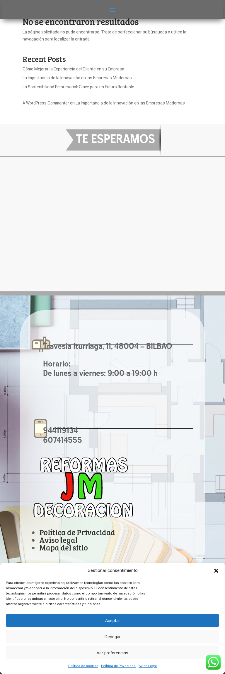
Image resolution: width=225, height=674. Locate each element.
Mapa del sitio (63, 547)
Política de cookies (83, 666)
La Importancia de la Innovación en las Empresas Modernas (77, 77)
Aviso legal (58, 540)
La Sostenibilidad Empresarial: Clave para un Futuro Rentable (78, 87)
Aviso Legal (148, 666)
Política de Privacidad (118, 666)
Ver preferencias (112, 653)
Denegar (112, 636)
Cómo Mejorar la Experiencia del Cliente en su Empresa (73, 69)
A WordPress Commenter (46, 103)
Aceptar (112, 620)
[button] (216, 571)
